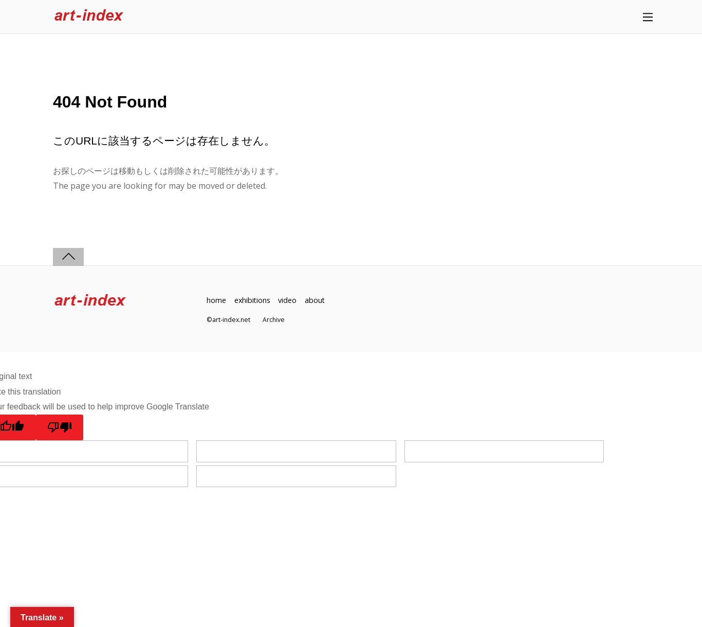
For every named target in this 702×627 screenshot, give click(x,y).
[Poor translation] (60, 427)
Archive (274, 319)
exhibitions (252, 300)
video (288, 300)
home (216, 300)
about (316, 300)
